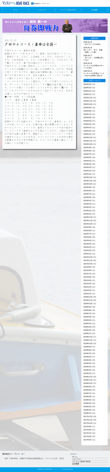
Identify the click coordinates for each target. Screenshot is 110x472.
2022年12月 (88, 217)
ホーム (15, 10)
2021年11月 (88, 260)
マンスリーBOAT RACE (68, 10)
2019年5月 (87, 360)
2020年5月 (87, 320)
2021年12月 (88, 257)
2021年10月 (88, 264)
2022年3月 (87, 247)
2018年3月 (87, 406)
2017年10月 (88, 423)
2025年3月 (87, 127)
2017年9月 (87, 426)
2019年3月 (87, 367)
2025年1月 (87, 134)
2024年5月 (87, 161)
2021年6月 (87, 277)
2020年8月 (87, 310)
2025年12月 (88, 98)
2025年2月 (87, 131)
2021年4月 (87, 284)
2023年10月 (88, 184)
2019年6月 (87, 357)
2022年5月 (87, 240)
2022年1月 (87, 254)
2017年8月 (87, 430)
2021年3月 (87, 287)
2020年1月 (87, 333)
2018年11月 (88, 380)
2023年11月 (88, 181)
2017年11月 (88, 420)
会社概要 (95, 10)
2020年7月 (87, 313)
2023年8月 (87, 191)
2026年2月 (87, 91)
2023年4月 (87, 204)
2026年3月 (87, 88)
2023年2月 (87, 211)
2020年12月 (88, 297)
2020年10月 (88, 303)
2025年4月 (87, 124)
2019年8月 (87, 350)
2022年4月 (87, 244)
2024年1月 (87, 174)
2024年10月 (88, 144)
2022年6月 (87, 237)
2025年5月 (87, 121)
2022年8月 (87, 230)
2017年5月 (87, 440)
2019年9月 (87, 347)
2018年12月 (88, 377)
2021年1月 (87, 294)
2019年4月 (87, 363)
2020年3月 (87, 327)
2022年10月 (88, 224)
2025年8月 (87, 111)
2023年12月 (88, 177)
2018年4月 (87, 403)
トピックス (42, 10)
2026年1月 (87, 94)
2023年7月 (87, 194)
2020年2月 (87, 330)
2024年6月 (87, 157)
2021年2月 (87, 290)
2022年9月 (87, 227)
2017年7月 (87, 433)
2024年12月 (88, 137)
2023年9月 (87, 187)
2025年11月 (88, 101)
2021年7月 (87, 274)
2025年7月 (87, 114)
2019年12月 (88, 337)
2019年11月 (88, 340)
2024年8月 (87, 151)
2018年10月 (88, 383)
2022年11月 (88, 220)
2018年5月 (87, 400)
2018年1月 (87, 413)
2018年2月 (87, 410)
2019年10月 (88, 343)
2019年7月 (87, 353)
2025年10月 (88, 104)
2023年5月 (87, 200)
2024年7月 (87, 154)
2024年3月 (87, 167)
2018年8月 (87, 390)
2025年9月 (87, 108)
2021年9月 (87, 267)
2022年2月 (87, 250)
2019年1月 (87, 373)
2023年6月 (87, 197)
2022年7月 (87, 234)
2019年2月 (87, 370)
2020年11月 (88, 300)
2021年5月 (87, 280)
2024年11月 (88, 141)
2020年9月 (87, 307)
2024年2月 (87, 171)
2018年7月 (87, 393)
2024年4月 (87, 164)
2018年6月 (87, 396)
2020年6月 (87, 317)
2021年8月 (87, 270)
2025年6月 (87, 117)
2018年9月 (87, 387)
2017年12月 (88, 416)
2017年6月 (87, 436)
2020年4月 (87, 323)
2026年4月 (87, 84)
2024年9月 (87, 147)
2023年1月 (87, 214)
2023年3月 (87, 207)
